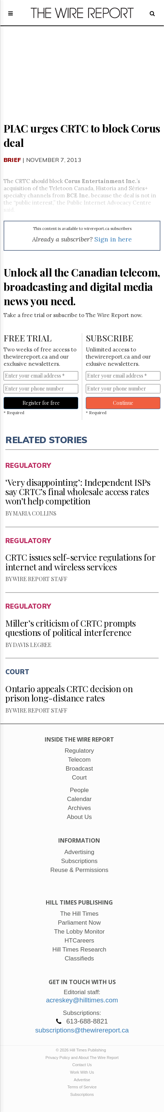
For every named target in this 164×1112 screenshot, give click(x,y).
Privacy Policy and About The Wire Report (82, 1057)
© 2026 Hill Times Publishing (82, 1050)
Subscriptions (82, 1094)
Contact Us (81, 1065)
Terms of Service (82, 1087)
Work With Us (82, 1072)
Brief (12, 159)
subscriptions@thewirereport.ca (82, 1030)
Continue (123, 402)
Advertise (82, 1080)
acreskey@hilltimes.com (82, 1000)
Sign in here (113, 239)
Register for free (41, 402)
